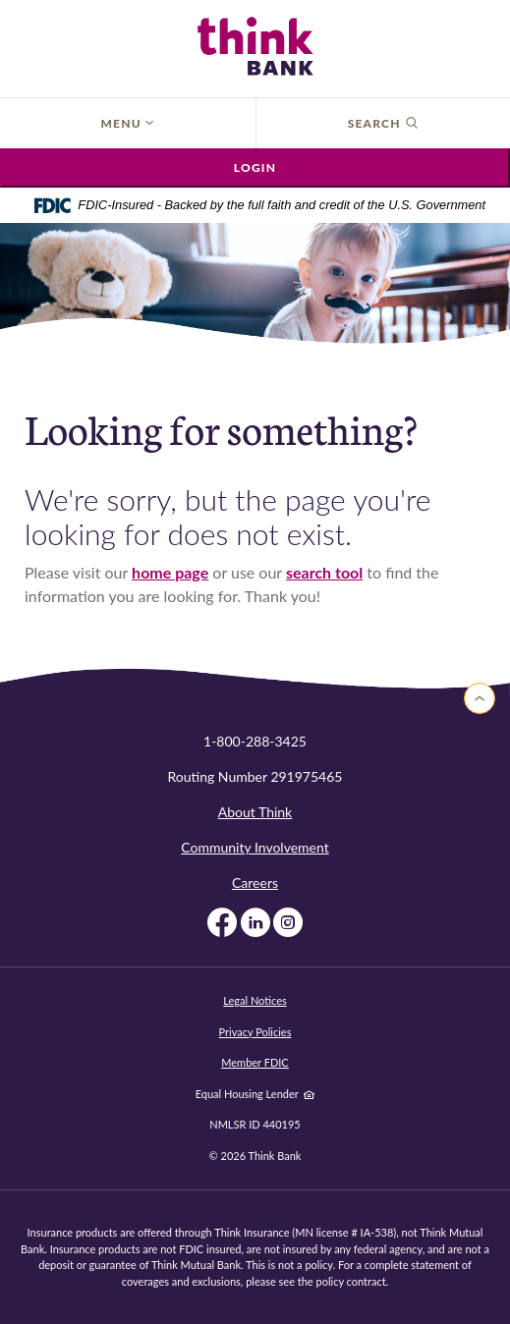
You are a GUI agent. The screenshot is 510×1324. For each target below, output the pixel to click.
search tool (324, 572)
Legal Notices (255, 1000)
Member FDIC (254, 1062)
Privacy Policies (255, 1031)
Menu (127, 123)
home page (170, 572)
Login (255, 167)
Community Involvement (254, 847)
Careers (255, 882)
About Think (255, 811)
